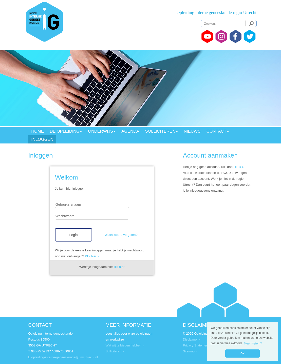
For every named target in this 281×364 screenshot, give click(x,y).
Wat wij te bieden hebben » (125, 345)
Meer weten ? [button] (253, 343)
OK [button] (242, 353)
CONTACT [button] (217, 131)
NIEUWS (192, 131)
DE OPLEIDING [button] (66, 131)
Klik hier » (92, 256)
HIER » (238, 167)
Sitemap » (190, 351)
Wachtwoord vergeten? (121, 235)
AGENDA (130, 131)
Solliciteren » (115, 351)
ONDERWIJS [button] (101, 131)
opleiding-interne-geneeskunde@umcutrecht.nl (64, 357)
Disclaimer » (192, 339)
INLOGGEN (42, 139)
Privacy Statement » (197, 345)
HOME (37, 131)
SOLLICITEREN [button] (161, 131)
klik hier (118, 267)
